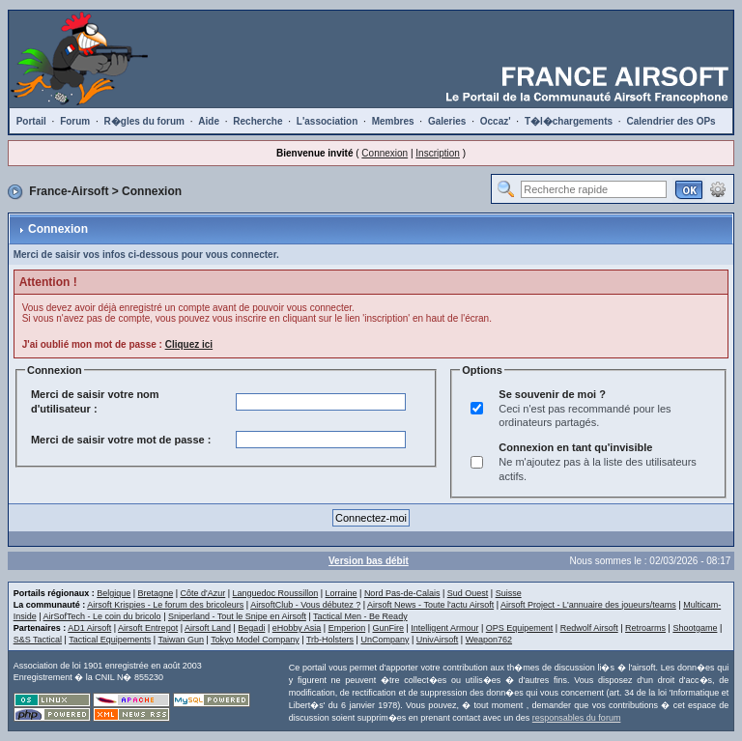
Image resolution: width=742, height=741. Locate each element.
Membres (393, 121)
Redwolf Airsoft (589, 628)
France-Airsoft (68, 191)
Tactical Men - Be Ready (360, 616)
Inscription (437, 153)
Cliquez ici (189, 344)
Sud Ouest (468, 593)
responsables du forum (576, 718)
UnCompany (384, 639)
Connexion (384, 153)
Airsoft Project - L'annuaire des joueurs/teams (588, 605)
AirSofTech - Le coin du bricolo (102, 616)
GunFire (389, 628)
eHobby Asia (297, 628)
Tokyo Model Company (255, 639)
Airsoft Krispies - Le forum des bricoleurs (165, 605)
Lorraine (341, 593)
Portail (31, 121)
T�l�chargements (569, 121)
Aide (208, 121)
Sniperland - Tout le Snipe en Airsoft (237, 616)
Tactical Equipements (110, 639)
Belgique (113, 593)
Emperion (347, 628)
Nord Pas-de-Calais (402, 593)
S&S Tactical (38, 639)
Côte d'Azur (202, 593)
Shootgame (694, 628)
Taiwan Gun (180, 639)
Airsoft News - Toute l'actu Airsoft (430, 605)
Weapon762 (489, 639)
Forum (75, 121)
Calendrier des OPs (670, 121)
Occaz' (495, 121)
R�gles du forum (144, 121)
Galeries (447, 121)
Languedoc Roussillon (276, 593)
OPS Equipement (520, 628)
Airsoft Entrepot (148, 628)
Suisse (509, 593)
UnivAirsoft (437, 639)
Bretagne (156, 593)
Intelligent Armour (444, 628)
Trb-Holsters (330, 639)
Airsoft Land (208, 628)
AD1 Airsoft (89, 628)
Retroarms (645, 628)
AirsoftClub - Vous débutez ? (305, 605)
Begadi (251, 628)
